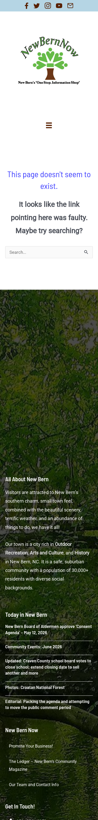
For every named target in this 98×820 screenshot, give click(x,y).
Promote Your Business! (31, 746)
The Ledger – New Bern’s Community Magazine (43, 765)
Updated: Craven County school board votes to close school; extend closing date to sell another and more (48, 667)
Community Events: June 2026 (33, 646)
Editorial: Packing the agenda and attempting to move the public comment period (47, 704)
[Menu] (48, 125)
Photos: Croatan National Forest (35, 687)
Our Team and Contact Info (34, 784)
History (81, 553)
